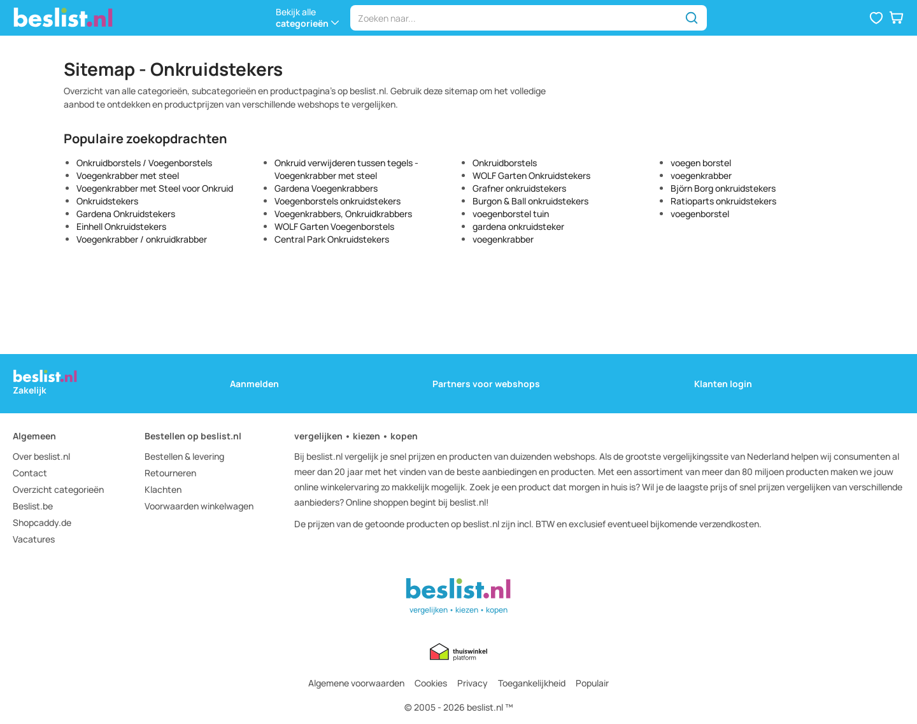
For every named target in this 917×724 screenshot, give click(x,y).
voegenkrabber (503, 239)
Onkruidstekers (107, 201)
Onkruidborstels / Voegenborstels (144, 163)
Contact (30, 473)
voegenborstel (700, 214)
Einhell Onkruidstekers (121, 226)
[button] (876, 17)
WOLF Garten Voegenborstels (334, 226)
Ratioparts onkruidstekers (723, 201)
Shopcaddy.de (42, 522)
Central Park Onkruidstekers (331, 239)
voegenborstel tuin (511, 214)
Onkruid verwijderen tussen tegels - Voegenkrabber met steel (346, 169)
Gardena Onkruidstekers (125, 214)
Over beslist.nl (41, 456)
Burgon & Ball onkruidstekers (530, 201)
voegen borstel (701, 163)
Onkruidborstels (505, 163)
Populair (592, 683)
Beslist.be (33, 506)
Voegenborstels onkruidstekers (337, 201)
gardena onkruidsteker (518, 226)
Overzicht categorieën (58, 489)
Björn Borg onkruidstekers (723, 188)
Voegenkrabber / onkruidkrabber (141, 239)
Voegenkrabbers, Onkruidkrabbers (343, 214)
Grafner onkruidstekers (519, 188)
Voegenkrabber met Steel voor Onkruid (154, 188)
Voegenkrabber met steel (127, 175)
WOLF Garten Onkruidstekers (531, 175)
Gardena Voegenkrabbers (326, 188)
